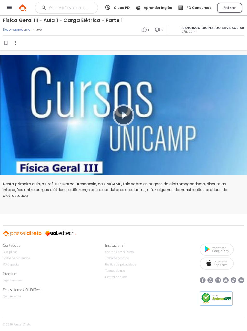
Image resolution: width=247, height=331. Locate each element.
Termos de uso (115, 270)
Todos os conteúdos (16, 258)
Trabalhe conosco (117, 258)
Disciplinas (10, 252)
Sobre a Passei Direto (119, 252)
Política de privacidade (120, 264)
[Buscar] (69, 8)
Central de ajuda (116, 277)
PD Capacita (11, 264)
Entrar (229, 8)
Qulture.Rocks (12, 296)
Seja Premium (12, 280)
